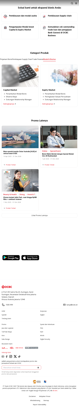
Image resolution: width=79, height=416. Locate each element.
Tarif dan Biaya (7, 332)
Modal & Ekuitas (49, 59)
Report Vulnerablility (39, 405)
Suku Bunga (6, 339)
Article (42, 335)
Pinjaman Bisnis (6, 59)
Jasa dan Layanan (7, 328)
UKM (3, 311)
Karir (41, 332)
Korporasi (43, 311)
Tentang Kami (6, 318)
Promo (4, 324)
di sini (55, 390)
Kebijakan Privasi (44, 396)
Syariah (4, 315)
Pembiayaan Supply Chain (22, 59)
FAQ (41, 328)
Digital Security (45, 339)
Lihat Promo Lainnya (39, 215)
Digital (42, 315)
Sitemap (46, 400)
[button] (38, 367)
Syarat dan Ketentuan (47, 324)
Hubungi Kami (6, 352)
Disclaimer (32, 396)
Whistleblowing (35, 400)
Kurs (3, 335)
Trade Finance (37, 59)
